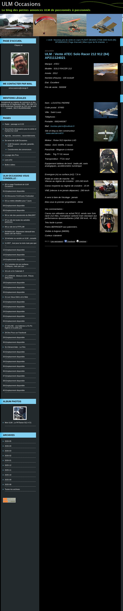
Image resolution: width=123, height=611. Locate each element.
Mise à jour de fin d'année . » (95, 42)
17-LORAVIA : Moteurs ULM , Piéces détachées (19, 277)
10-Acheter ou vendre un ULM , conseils (20, 238)
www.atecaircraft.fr (55, 133)
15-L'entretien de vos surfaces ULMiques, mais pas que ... (16, 265)
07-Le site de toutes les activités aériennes (17, 221)
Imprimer (81, 241)
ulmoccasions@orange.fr (18, 88)
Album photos (12, 401)
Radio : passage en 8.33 (14, 124)
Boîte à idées (10, 165)
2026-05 (8, 441)
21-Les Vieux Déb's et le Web (16, 297)
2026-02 (8, 456)
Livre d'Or (8, 160)
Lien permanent (57, 241)
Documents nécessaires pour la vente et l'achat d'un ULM (20, 130)
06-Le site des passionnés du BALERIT (20, 215)
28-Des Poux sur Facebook (15, 333)
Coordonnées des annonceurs (19, 149)
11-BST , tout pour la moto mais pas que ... (20, 244)
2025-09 (8, 480)
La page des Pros (12, 155)
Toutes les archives (12, 489)
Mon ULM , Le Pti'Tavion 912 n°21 (18, 423)
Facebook (69, 241)
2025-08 (8, 484)
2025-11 (8, 470)
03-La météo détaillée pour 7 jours (18, 201)
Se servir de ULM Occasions (16, 140)
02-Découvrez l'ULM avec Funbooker (19, 196)
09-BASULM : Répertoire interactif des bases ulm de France (20, 232)
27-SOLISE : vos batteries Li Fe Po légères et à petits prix (18, 327)
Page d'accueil (75, 42)
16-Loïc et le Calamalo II (14, 271)
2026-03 (8, 451)
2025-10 (8, 475)
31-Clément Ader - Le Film (15, 347)
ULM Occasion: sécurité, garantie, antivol (21, 145)
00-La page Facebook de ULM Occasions (17, 185)
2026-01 (8, 460)
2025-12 (8, 465)
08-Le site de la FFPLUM (14, 227)
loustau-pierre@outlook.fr (63, 126)
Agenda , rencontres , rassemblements (20, 136)
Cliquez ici (18, 45)
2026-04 (8, 446)
